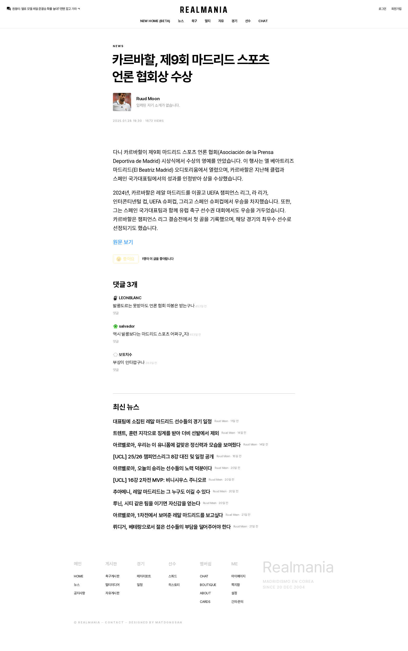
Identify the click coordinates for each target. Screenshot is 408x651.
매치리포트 (144, 576)
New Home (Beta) (155, 21)
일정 (139, 585)
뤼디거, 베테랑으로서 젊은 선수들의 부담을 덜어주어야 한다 (172, 527)
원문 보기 (123, 242)
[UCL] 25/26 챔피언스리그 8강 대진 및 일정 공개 (163, 457)
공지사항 (79, 593)
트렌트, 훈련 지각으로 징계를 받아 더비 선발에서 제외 (166, 433)
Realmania (204, 10)
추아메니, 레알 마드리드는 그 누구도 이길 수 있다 (161, 492)
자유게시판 (112, 593)
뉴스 (180, 21)
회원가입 (396, 9)
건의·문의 (237, 602)
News (118, 46)
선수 (248, 21)
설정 (234, 593)
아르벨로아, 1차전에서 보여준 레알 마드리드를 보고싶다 (168, 515)
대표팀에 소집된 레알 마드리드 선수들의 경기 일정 (162, 421)
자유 (221, 21)
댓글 (115, 313)
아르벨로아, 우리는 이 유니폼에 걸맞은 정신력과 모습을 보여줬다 (177, 445)
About (205, 593)
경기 (234, 21)
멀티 (207, 21)
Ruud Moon (148, 98)
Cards (205, 602)
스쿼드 (172, 576)
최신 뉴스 (126, 407)
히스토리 (174, 585)
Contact (114, 622)
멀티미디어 (112, 585)
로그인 (382, 9)
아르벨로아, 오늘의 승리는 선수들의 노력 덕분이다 (162, 468)
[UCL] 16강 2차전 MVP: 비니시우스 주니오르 (159, 480)
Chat (263, 21)
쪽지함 (235, 585)
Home (78, 576)
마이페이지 (238, 576)
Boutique (208, 585)
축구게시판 (112, 576)
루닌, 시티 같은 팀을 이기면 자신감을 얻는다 (156, 503)
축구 (194, 21)
